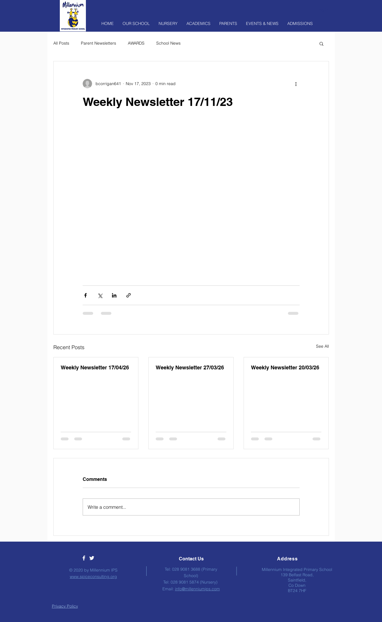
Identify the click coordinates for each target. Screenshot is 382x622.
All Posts (61, 43)
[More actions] (296, 83)
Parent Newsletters (98, 43)
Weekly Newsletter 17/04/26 (95, 367)
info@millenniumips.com (197, 588)
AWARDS (136, 43)
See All (322, 346)
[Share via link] (128, 295)
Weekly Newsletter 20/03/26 (285, 367)
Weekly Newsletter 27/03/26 (190, 367)
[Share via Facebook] (85, 295)
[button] (321, 43)
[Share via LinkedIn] (114, 295)
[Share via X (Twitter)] (100, 295)
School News (168, 43)
